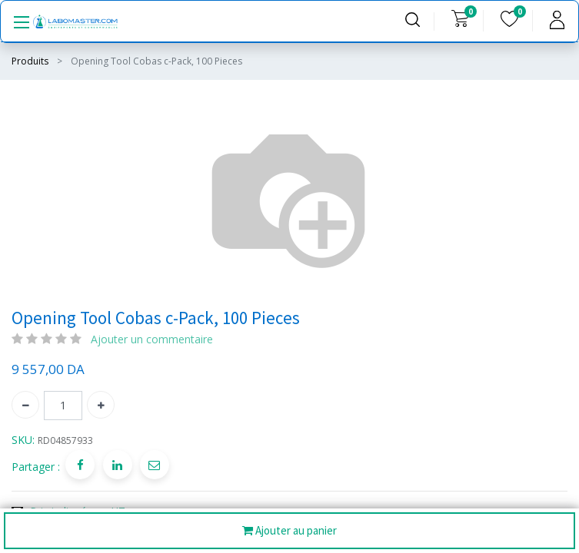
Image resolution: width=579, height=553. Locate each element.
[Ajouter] (101, 405)
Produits (30, 61)
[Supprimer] (25, 405)
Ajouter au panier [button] (289, 531)
